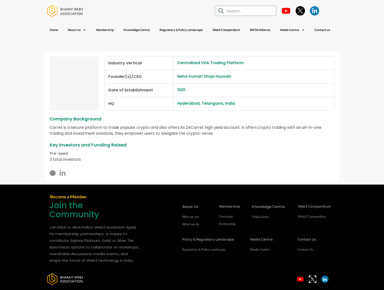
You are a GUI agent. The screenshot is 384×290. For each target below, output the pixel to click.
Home (54, 30)
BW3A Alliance (260, 30)
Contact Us (305, 250)
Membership (105, 30)
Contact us (322, 30)
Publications (260, 217)
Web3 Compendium (226, 30)
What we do (190, 224)
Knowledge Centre (136, 30)
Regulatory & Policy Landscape (181, 30)
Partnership (227, 224)
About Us (77, 30)
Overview (226, 217)
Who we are (190, 217)
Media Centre (292, 30)
